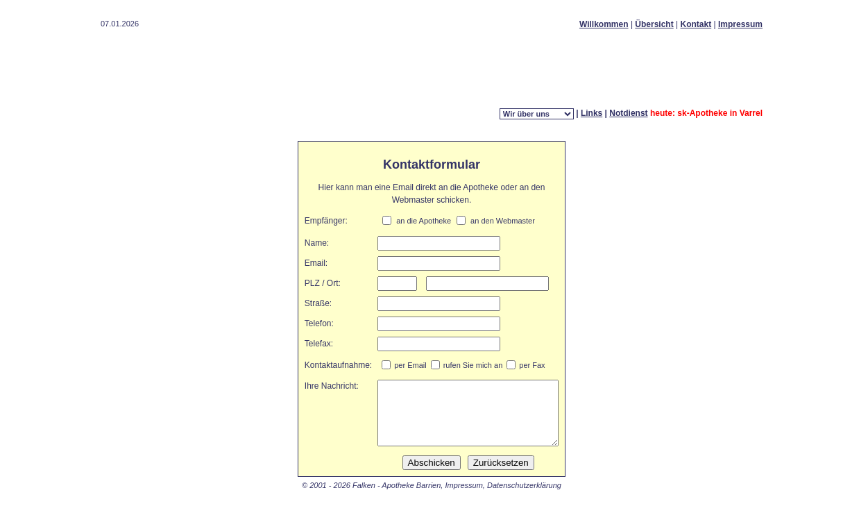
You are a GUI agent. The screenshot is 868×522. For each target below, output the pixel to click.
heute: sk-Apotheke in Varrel (706, 113)
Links (591, 113)
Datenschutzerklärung (524, 498)
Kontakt (696, 24)
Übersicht (654, 24)
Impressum (740, 24)
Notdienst (628, 113)
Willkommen (604, 24)
